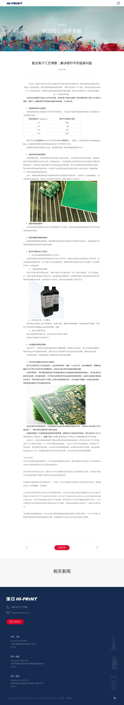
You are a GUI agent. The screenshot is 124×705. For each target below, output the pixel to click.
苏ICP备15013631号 (48, 698)
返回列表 (62, 559)
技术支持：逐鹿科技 (65, 698)
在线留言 (15, 622)
